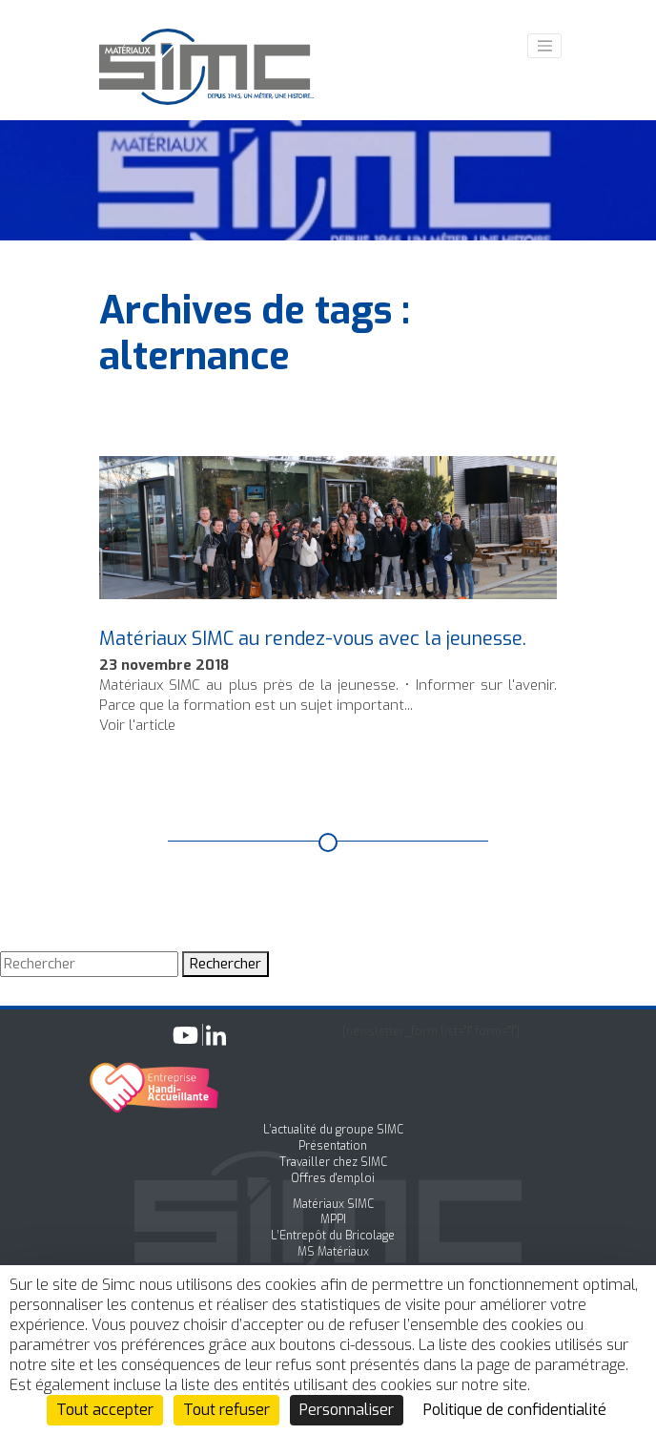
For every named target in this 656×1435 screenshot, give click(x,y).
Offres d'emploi (333, 1178)
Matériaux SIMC (333, 1204)
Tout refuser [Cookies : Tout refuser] (226, 1410)
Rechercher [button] (225, 963)
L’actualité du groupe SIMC (333, 1129)
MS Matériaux (333, 1251)
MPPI (333, 1219)
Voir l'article (137, 725)
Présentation (332, 1146)
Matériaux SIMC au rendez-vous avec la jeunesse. (312, 639)
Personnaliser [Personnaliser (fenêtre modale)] (346, 1410)
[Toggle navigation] (544, 45)
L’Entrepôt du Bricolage (333, 1235)
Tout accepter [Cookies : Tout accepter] (105, 1410)
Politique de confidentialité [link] (514, 1410)
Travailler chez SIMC (333, 1162)
